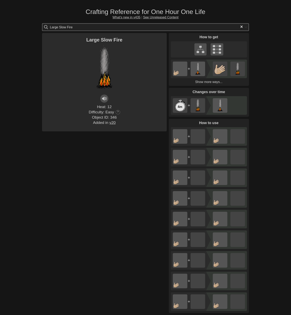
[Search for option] (67, 27)
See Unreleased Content (160, 17)
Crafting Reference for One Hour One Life (145, 11)
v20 (112, 122)
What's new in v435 (126, 17)
